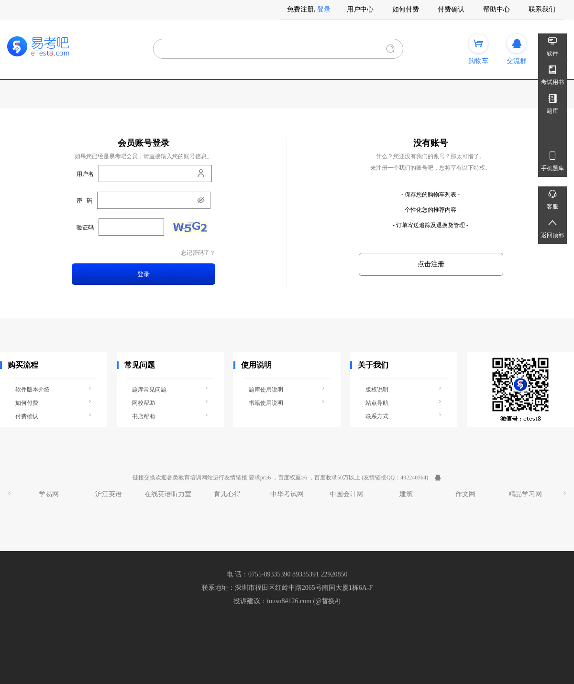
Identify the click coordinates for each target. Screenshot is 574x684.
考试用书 (552, 74)
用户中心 (360, 9)
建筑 (406, 494)
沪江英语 (108, 494)
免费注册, (301, 9)
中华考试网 (287, 494)
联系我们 (542, 9)
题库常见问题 (170, 389)
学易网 (49, 494)
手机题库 (552, 160)
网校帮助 (170, 402)
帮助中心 (496, 9)
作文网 (465, 494)
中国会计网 (346, 494)
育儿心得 (227, 494)
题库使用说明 (287, 389)
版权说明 (403, 389)
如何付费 (405, 9)
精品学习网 (525, 494)
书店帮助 (170, 416)
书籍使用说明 (287, 402)
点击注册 (431, 264)
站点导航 (403, 402)
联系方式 (403, 416)
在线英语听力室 (167, 494)
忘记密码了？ (198, 253)
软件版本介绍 (53, 389)
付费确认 (451, 9)
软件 (552, 45)
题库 (552, 102)
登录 (324, 9)
